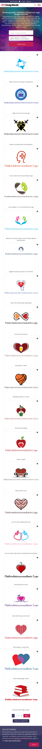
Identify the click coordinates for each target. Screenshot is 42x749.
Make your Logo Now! (21, 721)
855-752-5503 (13, 1)
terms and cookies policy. (13, 740)
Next (26, 716)
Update (21, 44)
